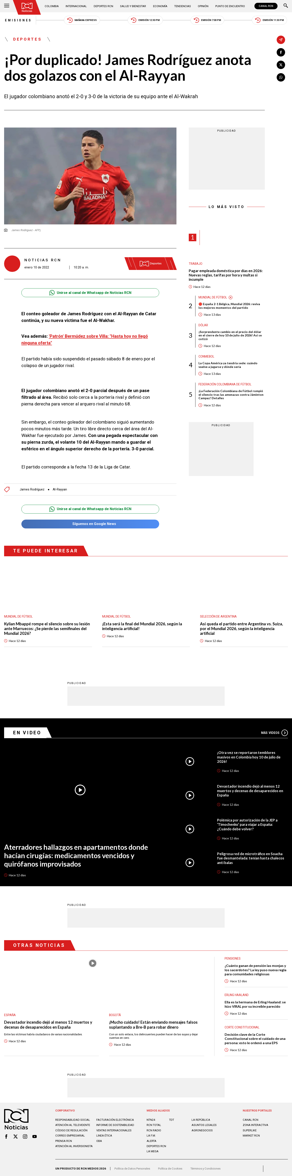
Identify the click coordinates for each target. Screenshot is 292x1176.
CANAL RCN (266, 6)
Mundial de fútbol (213, 298)
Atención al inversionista (74, 1149)
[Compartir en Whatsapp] (281, 77)
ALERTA (152, 1137)
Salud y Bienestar (133, 6)
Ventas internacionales (114, 1133)
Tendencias (182, 6)
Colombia (52, 6)
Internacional (76, 6)
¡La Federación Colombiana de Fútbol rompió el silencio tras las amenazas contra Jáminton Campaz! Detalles (231, 395)
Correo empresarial (70, 1139)
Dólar (203, 325)
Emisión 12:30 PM (145, 20)
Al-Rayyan (60, 485)
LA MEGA (153, 1148)
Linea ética (104, 1139)
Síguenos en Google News (90, 520)
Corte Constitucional (242, 1024)
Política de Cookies (171, 1166)
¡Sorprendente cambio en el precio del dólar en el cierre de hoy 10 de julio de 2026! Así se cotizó (230, 336)
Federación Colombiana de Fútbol (225, 385)
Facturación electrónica (105, 1118)
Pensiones (233, 955)
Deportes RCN (103, 6)
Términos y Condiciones (207, 1166)
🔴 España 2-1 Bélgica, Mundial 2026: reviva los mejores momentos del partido (229, 306)
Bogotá (115, 1011)
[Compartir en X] (281, 65)
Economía (160, 6)
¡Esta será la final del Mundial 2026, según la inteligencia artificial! (142, 622)
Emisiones (18, 20)
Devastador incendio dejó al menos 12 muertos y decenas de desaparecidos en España (251, 787)
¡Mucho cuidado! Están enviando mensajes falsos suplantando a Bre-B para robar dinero (153, 1021)
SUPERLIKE (250, 1127)
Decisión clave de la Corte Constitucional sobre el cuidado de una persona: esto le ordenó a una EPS (256, 1035)
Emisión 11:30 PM (270, 20)
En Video (27, 728)
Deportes (27, 39)
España (10, 1011)
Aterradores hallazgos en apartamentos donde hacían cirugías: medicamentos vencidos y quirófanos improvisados (77, 851)
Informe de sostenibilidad (107, 1127)
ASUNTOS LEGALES (204, 1122)
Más (274, 729)
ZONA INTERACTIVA (256, 1122)
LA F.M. (151, 1132)
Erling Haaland (237, 991)
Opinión (202, 6)
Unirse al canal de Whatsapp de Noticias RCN (90, 293)
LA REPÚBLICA (201, 1116)
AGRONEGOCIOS (202, 1127)
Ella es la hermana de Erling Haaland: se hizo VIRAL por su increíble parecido (256, 1000)
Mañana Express (82, 20)
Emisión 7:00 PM (208, 20)
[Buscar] (286, 6)
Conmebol (206, 357)
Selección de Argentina (218, 612)
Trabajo (196, 264)
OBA (99, 1144)
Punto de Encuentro (229, 6)
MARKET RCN (251, 1132)
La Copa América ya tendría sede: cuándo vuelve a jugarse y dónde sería (228, 365)
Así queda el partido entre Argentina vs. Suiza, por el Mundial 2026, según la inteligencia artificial (242, 625)
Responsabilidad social (72, 1116)
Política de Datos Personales (132, 1166)
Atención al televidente (73, 1125)
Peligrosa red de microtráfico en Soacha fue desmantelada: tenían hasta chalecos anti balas (251, 854)
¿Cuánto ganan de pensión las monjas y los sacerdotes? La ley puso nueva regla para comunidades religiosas (256, 966)
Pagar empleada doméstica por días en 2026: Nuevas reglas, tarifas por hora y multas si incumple (226, 275)
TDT (172, 1116)
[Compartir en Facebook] (281, 52)
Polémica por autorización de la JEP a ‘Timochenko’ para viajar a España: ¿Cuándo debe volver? (248, 820)
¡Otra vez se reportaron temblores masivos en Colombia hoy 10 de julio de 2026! (249, 753)
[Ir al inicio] (27, 7)
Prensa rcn (63, 1144)
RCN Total (154, 1122)
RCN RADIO (154, 1127)
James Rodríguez (32, 485)
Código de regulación (71, 1133)
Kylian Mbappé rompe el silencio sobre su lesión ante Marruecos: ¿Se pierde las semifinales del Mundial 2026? (48, 625)
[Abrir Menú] (6, 6)
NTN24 (151, 1116)
